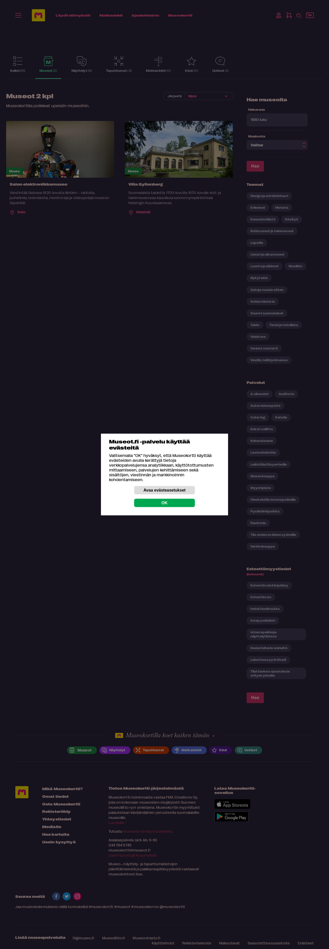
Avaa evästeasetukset (164, 490)
